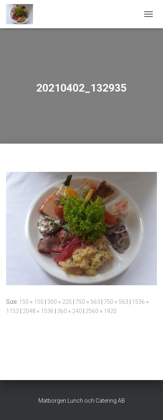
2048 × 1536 (38, 311)
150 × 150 (31, 302)
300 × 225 (59, 302)
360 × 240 (69, 311)
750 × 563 (87, 302)
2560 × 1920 (101, 311)
